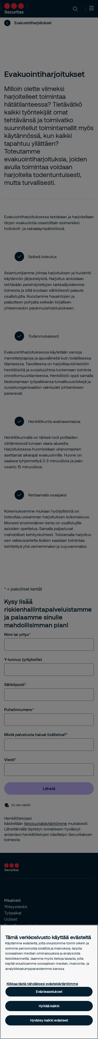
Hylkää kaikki (49, 1006)
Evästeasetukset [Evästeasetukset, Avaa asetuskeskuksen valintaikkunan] (49, 991)
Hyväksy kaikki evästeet (49, 1020)
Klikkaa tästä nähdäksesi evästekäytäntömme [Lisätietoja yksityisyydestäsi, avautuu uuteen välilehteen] (42, 984)
